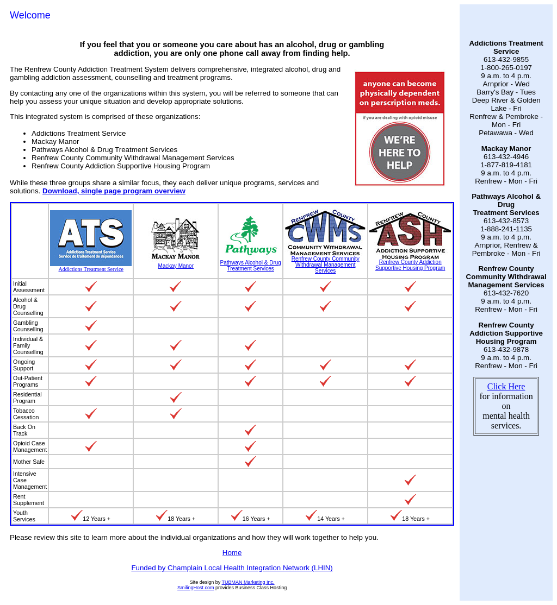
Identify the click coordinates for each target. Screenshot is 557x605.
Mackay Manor (175, 263)
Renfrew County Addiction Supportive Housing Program (410, 262)
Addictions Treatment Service (91, 266)
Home (232, 553)
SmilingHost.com (195, 587)
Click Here (506, 386)
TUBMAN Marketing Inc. (248, 582)
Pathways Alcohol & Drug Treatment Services (250, 263)
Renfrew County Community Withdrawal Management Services (325, 262)
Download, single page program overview (113, 191)
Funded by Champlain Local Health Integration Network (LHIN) (231, 568)
